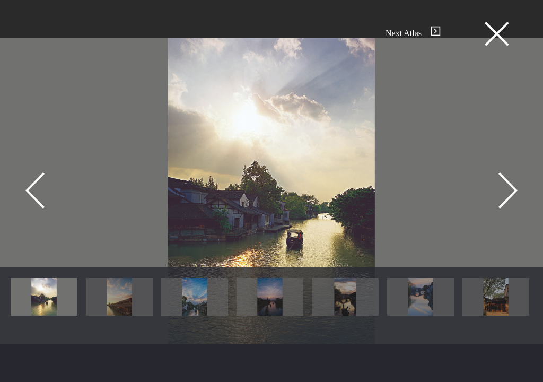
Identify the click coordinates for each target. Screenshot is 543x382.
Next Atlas (413, 33)
